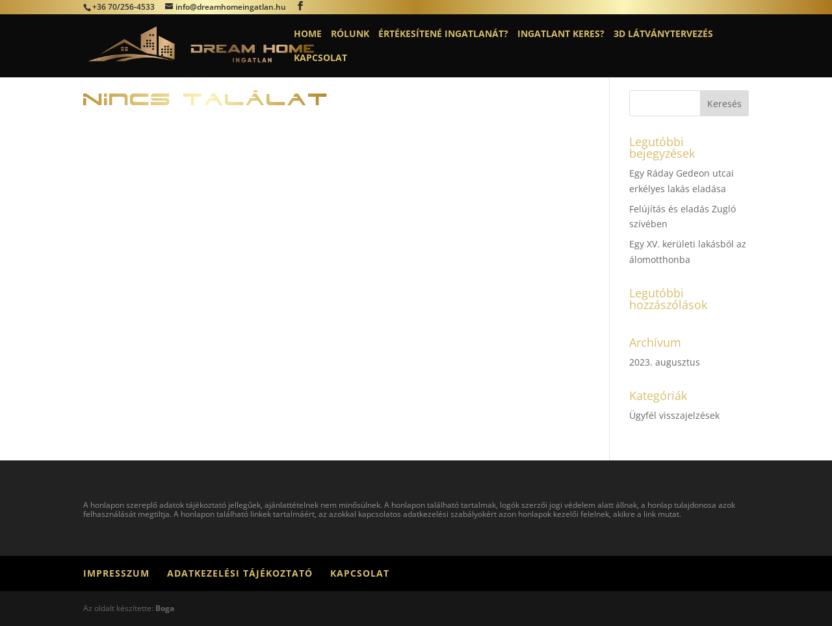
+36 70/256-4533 (123, 6)
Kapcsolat (320, 58)
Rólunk (350, 34)
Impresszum (116, 573)
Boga (164, 608)
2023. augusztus (664, 362)
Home (308, 34)
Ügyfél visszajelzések (674, 415)
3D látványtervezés (663, 34)
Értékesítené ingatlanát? (443, 34)
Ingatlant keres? (560, 34)
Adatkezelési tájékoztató (240, 573)
